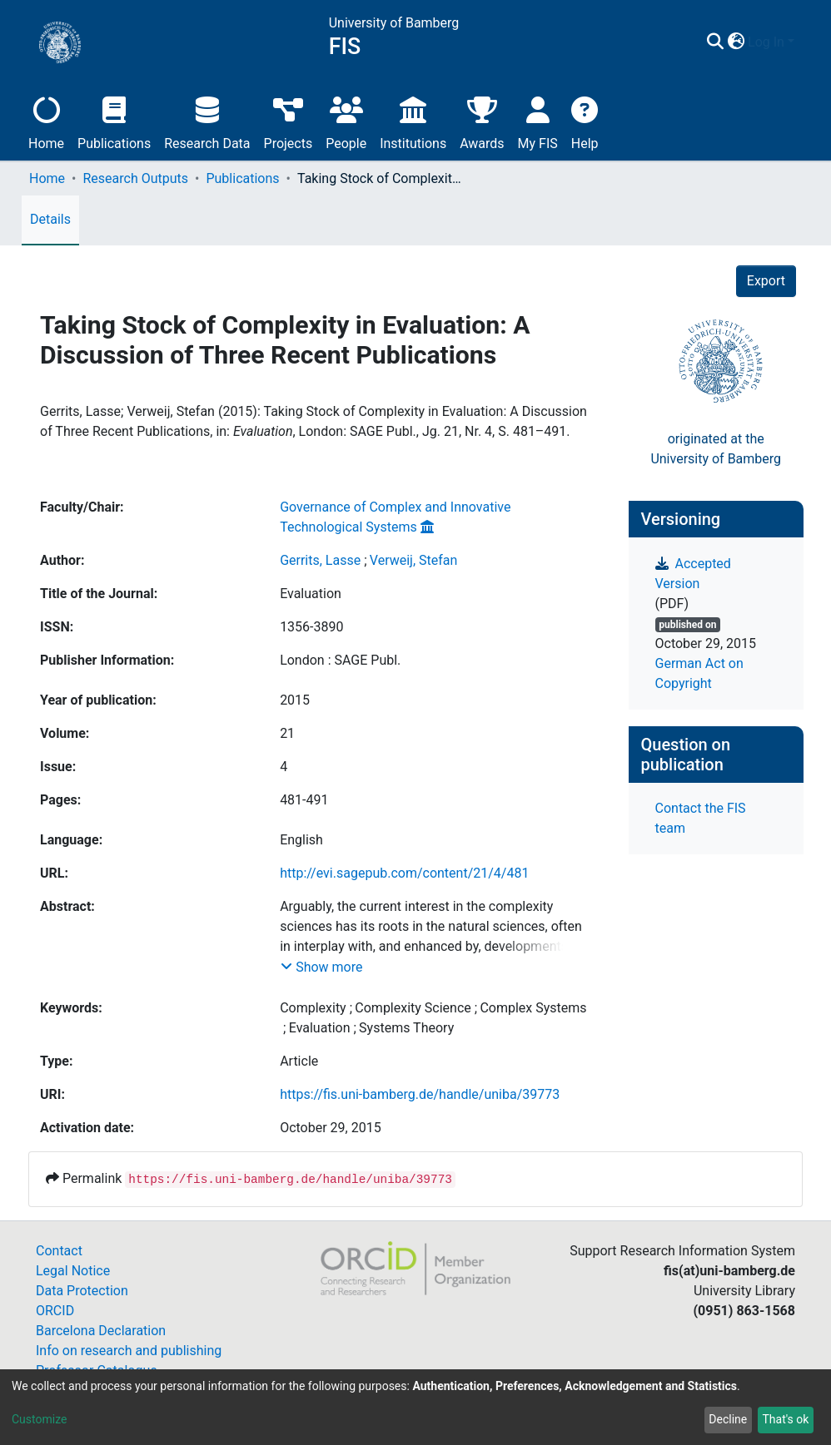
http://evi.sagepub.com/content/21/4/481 (404, 873)
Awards (482, 121)
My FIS (538, 121)
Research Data (207, 121)
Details (50, 219)
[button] (735, 42)
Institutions (413, 121)
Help (585, 121)
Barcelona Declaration (101, 1331)
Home (46, 121)
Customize (39, 1419)
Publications (114, 121)
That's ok (785, 1419)
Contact (59, 1251)
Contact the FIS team (700, 818)
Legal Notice (73, 1271)
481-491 (304, 800)
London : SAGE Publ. (340, 660)
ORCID (55, 1311)
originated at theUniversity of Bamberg (715, 449)
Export (766, 281)
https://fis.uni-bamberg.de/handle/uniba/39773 (420, 1094)
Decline (728, 1419)
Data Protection (82, 1291)
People (346, 121)
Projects (288, 121)
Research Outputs (135, 178)
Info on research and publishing (128, 1350)
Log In (766, 42)
